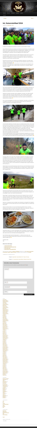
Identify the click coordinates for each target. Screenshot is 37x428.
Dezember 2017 (5, 326)
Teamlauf (9, 252)
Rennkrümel (5, 252)
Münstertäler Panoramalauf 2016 (10, 249)
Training (4, 393)
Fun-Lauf (4, 383)
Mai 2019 (4, 315)
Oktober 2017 (5, 327)
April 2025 (4, 302)
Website (6, 291)
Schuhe (4, 390)
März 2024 (4, 305)
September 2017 (5, 328)
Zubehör (4, 397)
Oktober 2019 (5, 312)
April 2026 (4, 299)
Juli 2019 (4, 314)
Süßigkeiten (4, 391)
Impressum (4, 410)
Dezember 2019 (5, 311)
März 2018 (4, 323)
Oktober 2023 (5, 306)
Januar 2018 (4, 325)
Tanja (3, 405)
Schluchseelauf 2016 (8, 245)
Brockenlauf (4, 381)
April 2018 (4, 322)
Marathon (4, 388)
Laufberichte (14, 251)
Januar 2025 (4, 303)
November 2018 (5, 319)
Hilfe (3, 413)
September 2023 (5, 307)
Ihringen (28, 251)
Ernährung (4, 382)
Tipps (3, 392)
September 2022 (5, 309)
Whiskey (4, 396)
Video (3, 394)
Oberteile (4, 389)
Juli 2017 (4, 329)
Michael (4, 406)
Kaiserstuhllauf (31, 251)
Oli (3, 252)
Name (6, 282)
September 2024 (5, 304)
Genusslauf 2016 (7, 248)
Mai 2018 (4, 321)
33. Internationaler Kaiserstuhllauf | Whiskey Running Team (21, 259)
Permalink (29, 252)
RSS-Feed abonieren (6, 412)
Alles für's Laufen (5, 378)
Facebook (4, 15)
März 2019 (4, 317)
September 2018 (5, 320)
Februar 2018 (5, 324)
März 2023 (4, 308)
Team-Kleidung (5, 414)
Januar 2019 (4, 318)
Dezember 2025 (5, 300)
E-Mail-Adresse (7, 287)
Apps (3, 380)
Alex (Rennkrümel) (5, 404)
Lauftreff (4, 387)
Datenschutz (5, 411)
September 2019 (5, 313)
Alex (12, 25)
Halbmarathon (5, 385)
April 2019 (4, 316)
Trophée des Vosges (13, 252)
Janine (4, 403)
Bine (3, 407)
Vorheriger (4, 18)
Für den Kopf (5, 384)
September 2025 (5, 301)
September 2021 (5, 310)
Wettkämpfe (17, 251)
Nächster (32, 18)
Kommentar (7, 269)
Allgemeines (5, 379)
